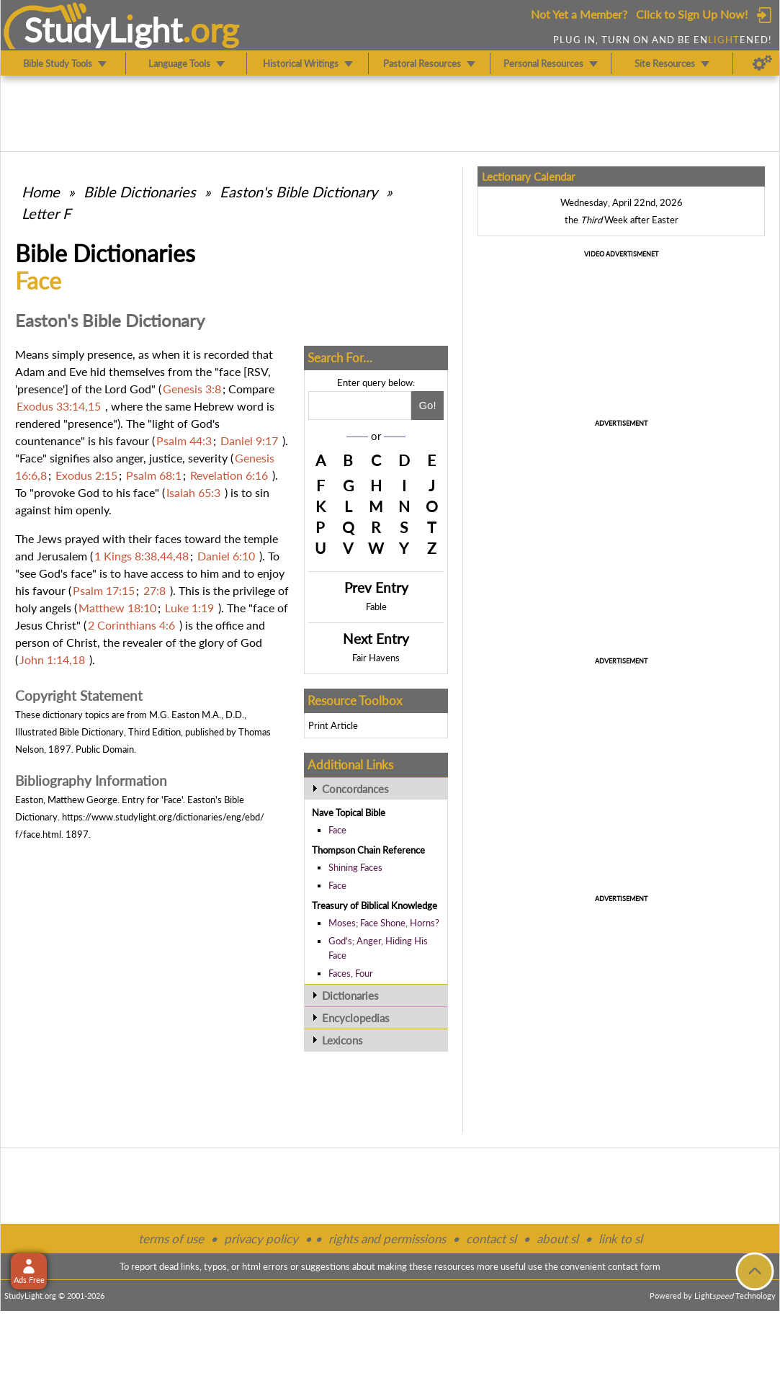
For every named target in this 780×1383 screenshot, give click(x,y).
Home (41, 191)
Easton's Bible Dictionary (298, 191)
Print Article (333, 725)
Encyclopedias (356, 1017)
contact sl (491, 1238)
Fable (376, 606)
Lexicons (342, 1040)
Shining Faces (355, 867)
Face (337, 830)
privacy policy (261, 1238)
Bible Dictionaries (140, 191)
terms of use (171, 1238)
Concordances (355, 788)
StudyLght (103, 29)
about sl (557, 1238)
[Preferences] (762, 63)
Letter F (46, 213)
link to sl (620, 1238)
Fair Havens (376, 657)
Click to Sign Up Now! (692, 14)
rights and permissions (387, 1238)
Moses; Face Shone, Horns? (383, 922)
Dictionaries (350, 995)
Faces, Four (350, 973)
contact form (634, 1266)
